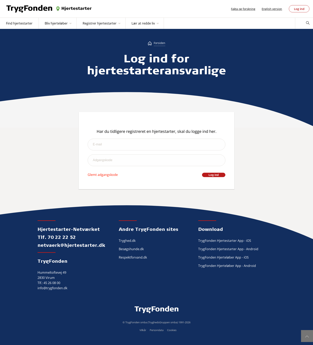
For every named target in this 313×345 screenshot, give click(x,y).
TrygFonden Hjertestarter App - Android (228, 249)
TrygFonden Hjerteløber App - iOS (223, 257)
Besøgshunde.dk (131, 249)
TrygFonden (52, 261)
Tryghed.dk (127, 240)
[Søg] (307, 23)
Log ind (299, 9)
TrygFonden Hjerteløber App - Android (227, 266)
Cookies (171, 330)
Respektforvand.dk (133, 257)
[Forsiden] (156, 43)
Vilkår (143, 330)
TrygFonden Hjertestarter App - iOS (224, 240)
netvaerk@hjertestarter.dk (71, 245)
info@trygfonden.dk (52, 288)
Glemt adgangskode (103, 174)
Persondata (156, 330)
